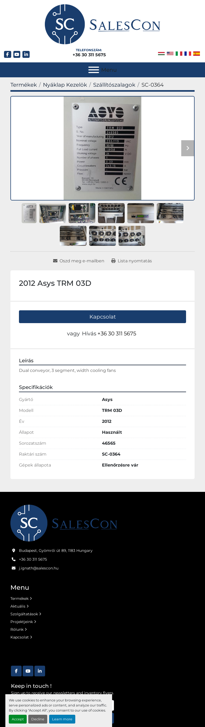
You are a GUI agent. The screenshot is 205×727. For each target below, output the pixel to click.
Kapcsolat (102, 317)
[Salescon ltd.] (63, 522)
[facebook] (7, 54)
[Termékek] (23, 85)
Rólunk (16, 629)
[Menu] (93, 70)
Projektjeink (21, 621)
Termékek (19, 598)
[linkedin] (26, 54)
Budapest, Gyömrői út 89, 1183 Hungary (56, 550)
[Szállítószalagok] (114, 85)
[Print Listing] (131, 261)
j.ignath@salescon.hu (38, 568)
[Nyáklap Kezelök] (65, 85)
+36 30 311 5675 (89, 54)
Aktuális (17, 606)
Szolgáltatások (24, 614)
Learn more (62, 719)
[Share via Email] (79, 261)
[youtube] (17, 54)
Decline (37, 719)
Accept (18, 719)
